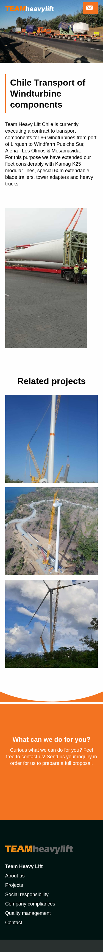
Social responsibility (27, 894)
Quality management (28, 913)
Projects (14, 885)
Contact (13, 922)
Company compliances (30, 904)
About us (15, 876)
